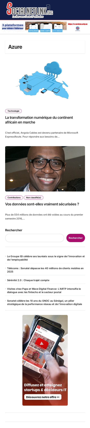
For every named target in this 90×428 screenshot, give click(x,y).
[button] (48, 7)
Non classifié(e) (33, 197)
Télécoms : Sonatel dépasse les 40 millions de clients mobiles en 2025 (45, 270)
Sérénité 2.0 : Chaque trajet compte (28, 280)
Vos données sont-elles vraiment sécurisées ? (42, 204)
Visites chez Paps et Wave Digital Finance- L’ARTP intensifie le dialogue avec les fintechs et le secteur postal (44, 290)
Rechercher (13, 230)
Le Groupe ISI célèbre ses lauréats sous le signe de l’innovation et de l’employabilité (46, 258)
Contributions (14, 197)
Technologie (13, 111)
